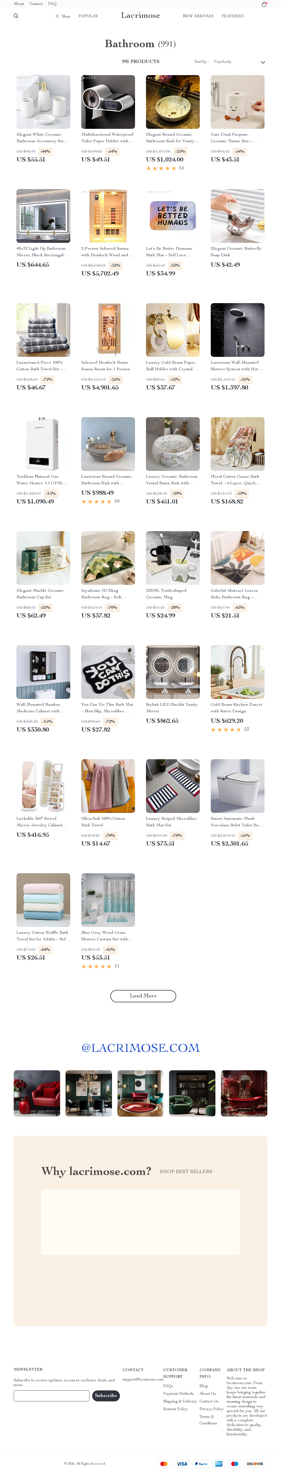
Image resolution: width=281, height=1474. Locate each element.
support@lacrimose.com (143, 1380)
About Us (207, 1394)
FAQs (168, 1386)
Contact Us (209, 1402)
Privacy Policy (211, 1409)
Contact (36, 4)
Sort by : (202, 62)
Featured (233, 16)
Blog (203, 1386)
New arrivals (198, 16)
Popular (88, 16)
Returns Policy (175, 1409)
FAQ (52, 4)
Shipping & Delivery (180, 1402)
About (19, 4)
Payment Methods (178, 1394)
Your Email (28, 1396)
